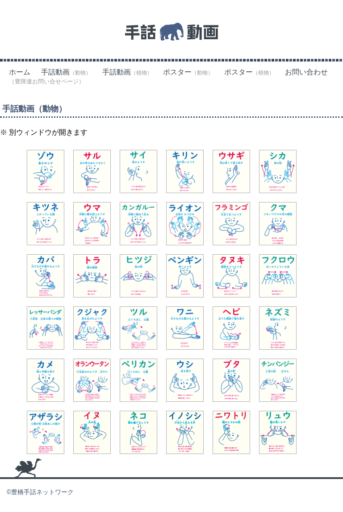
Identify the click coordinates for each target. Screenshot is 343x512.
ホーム (19, 72)
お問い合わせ (306, 72)
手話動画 (66, 72)
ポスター (188, 72)
